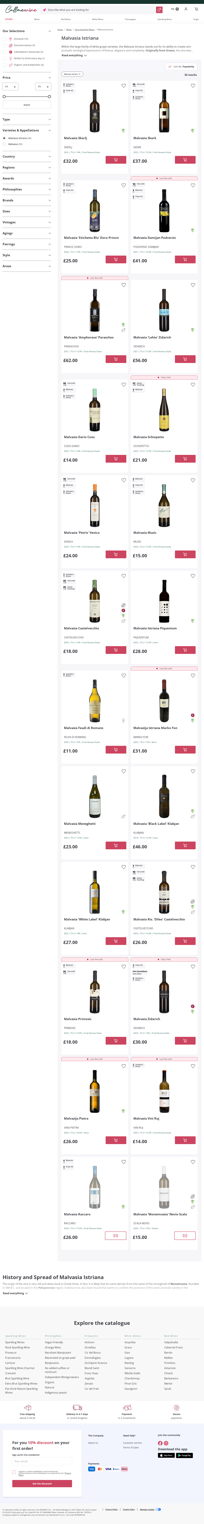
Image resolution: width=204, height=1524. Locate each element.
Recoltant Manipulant (58, 1352)
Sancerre (130, 1368)
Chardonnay (132, 1378)
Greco (128, 1347)
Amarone (170, 1368)
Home (60, 29)
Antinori (89, 1342)
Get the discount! (42, 1483)
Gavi (127, 1352)
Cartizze (10, 1363)
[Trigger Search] (159, 10)
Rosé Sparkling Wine (17, 1347)
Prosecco (10, 1352)
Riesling (129, 1363)
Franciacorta (13, 1358)
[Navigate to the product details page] (94, 110)
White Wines (97, 19)
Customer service (132, 1442)
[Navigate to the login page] (186, 9)
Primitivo (169, 1363)
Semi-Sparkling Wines (84, 29)
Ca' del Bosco (93, 1352)
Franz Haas (91, 1373)
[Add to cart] (116, 160)
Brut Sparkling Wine (17, 1378)
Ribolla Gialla (132, 1373)
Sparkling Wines (164, 19)
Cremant (10, 1373)
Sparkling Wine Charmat (20, 1368)
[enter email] (42, 1461)
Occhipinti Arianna (96, 1363)
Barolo (168, 1352)
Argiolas (89, 1378)
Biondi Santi (92, 1368)
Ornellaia (90, 1347)
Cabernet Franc (173, 1347)
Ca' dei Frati (92, 1388)
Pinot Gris (131, 1383)
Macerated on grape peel (60, 1358)
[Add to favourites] (123, 86)
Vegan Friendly (54, 1342)
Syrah (167, 1388)
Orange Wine (53, 1347)
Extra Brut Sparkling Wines (21, 1383)
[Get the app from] (166, 1455)
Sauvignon (131, 1388)
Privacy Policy (111, 1509)
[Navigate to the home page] (21, 9)
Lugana (129, 1358)
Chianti (168, 1373)
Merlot (168, 1383)
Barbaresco (171, 1378)
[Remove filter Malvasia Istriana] (80, 74)
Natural (49, 1387)
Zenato (89, 1383)
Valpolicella (171, 1342)
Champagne (130, 19)
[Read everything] (85, 55)
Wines (37, 19)
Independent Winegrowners (62, 1377)
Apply (27, 104)
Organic (49, 1382)
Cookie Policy (129, 1509)
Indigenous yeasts (56, 1392)
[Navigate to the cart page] (196, 9)
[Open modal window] (115, 1235)
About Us (93, 1442)
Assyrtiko (130, 1342)
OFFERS (9, 19)
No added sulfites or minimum (57, 1370)
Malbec (168, 1358)
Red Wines (66, 19)
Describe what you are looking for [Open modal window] (68, 10)
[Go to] (160, 1443)
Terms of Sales (131, 1447)
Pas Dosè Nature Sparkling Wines (21, 1390)
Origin (196, 19)
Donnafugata (93, 1358)
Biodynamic (52, 1363)
